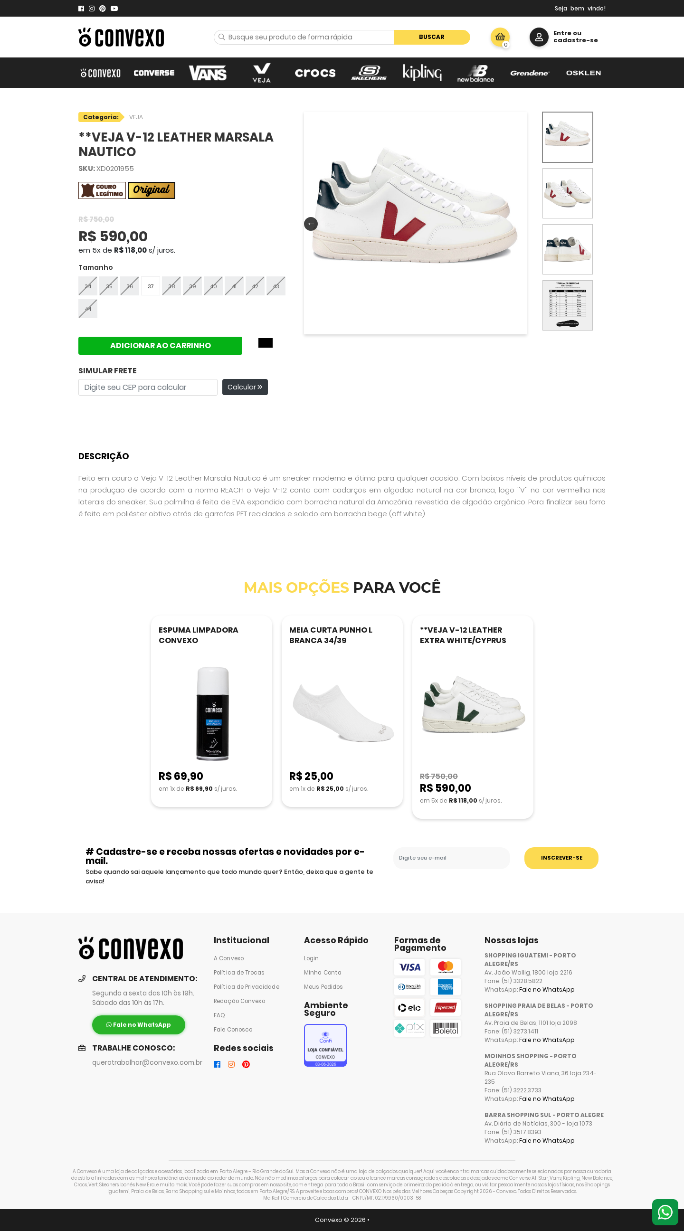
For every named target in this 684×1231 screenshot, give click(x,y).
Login (311, 958)
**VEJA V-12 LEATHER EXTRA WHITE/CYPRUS (463, 635)
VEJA (136, 117)
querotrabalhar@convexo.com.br (147, 1062)
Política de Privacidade (246, 987)
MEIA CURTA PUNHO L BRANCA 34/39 (330, 635)
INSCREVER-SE (561, 858)
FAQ (219, 1015)
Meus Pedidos (323, 987)
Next (518, 223)
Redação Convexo (239, 1001)
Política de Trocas (239, 972)
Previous (309, 223)
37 (151, 286)
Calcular (245, 387)
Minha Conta (323, 972)
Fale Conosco (233, 1029)
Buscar (432, 37)
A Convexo (229, 958)
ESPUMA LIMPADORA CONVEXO (198, 635)
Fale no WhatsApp (547, 989)
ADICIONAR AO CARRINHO (160, 345)
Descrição (103, 456)
